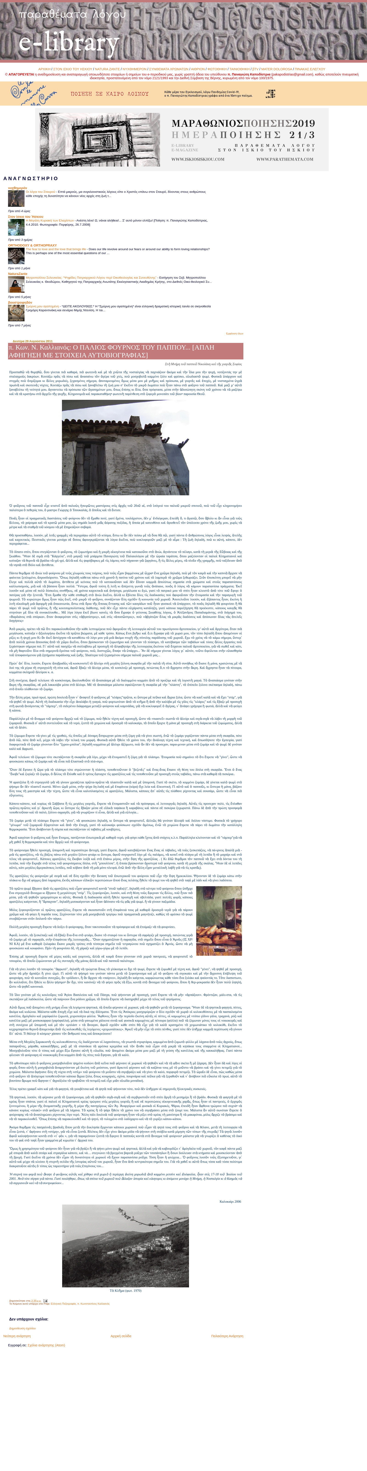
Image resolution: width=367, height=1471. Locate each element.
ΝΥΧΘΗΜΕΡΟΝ (135, 69)
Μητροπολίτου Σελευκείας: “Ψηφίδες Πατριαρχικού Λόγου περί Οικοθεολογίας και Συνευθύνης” (91, 277)
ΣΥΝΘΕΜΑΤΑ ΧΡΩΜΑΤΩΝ (169, 69)
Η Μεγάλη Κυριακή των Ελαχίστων (50, 220)
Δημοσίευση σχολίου (22, 1328)
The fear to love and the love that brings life (56, 249)
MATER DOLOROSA (276, 69)
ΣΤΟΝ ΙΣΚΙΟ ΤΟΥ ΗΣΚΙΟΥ (72, 69)
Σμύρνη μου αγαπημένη (43, 306)
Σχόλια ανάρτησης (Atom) (46, 1345)
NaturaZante (17, 274)
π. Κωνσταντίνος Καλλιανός (93, 1303)
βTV (255, 69)
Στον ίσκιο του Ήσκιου (25, 217)
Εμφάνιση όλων (234, 333)
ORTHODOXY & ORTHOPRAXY (32, 245)
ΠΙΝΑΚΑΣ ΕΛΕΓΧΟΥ (310, 69)
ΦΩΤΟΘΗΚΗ (217, 69)
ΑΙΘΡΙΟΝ (198, 69)
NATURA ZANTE (107, 69)
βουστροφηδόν (20, 302)
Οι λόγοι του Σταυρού (41, 191)
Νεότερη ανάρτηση (17, 1336)
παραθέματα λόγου (72, 13)
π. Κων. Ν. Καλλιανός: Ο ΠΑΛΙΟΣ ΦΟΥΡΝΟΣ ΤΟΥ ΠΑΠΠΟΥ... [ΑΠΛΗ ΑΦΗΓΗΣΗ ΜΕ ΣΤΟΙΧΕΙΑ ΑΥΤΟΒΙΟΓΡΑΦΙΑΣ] (111, 351)
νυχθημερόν (17, 188)
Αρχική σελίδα (121, 1336)
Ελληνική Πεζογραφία (63, 1303)
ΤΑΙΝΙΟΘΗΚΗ (239, 69)
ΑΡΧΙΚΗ (44, 69)
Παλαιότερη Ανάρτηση (227, 1336)
